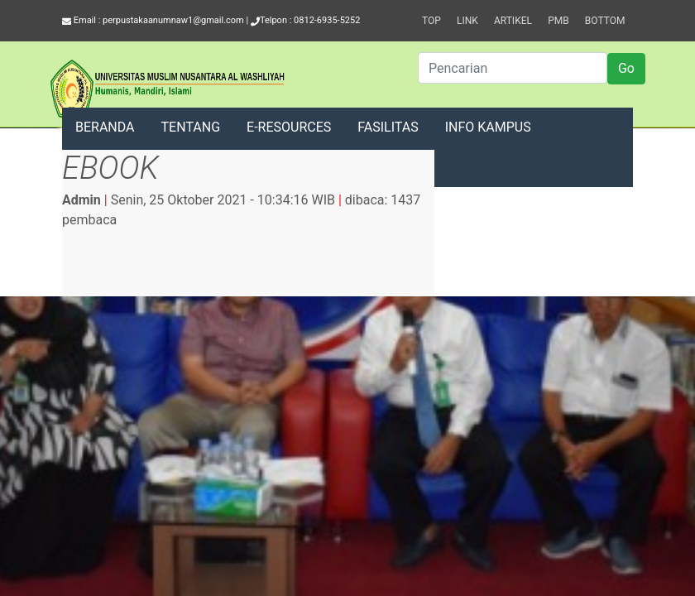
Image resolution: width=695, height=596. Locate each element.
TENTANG (191, 127)
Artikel (513, 20)
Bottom (605, 20)
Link (467, 20)
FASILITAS (387, 127)
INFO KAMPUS (488, 127)
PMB (558, 20)
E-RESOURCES (289, 127)
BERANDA (105, 127)
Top (431, 20)
